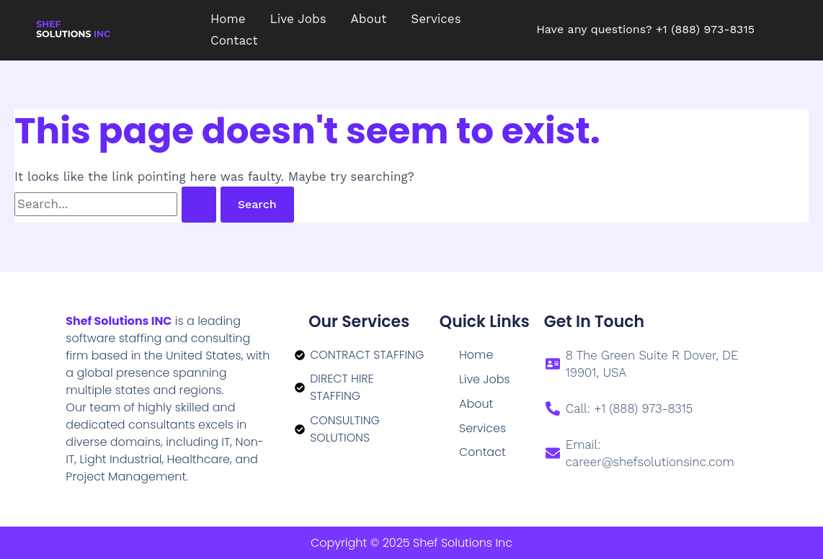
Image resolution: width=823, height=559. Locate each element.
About (476, 403)
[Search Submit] (199, 205)
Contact (482, 452)
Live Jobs (484, 379)
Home (476, 354)
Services (482, 428)
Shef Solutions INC (119, 321)
